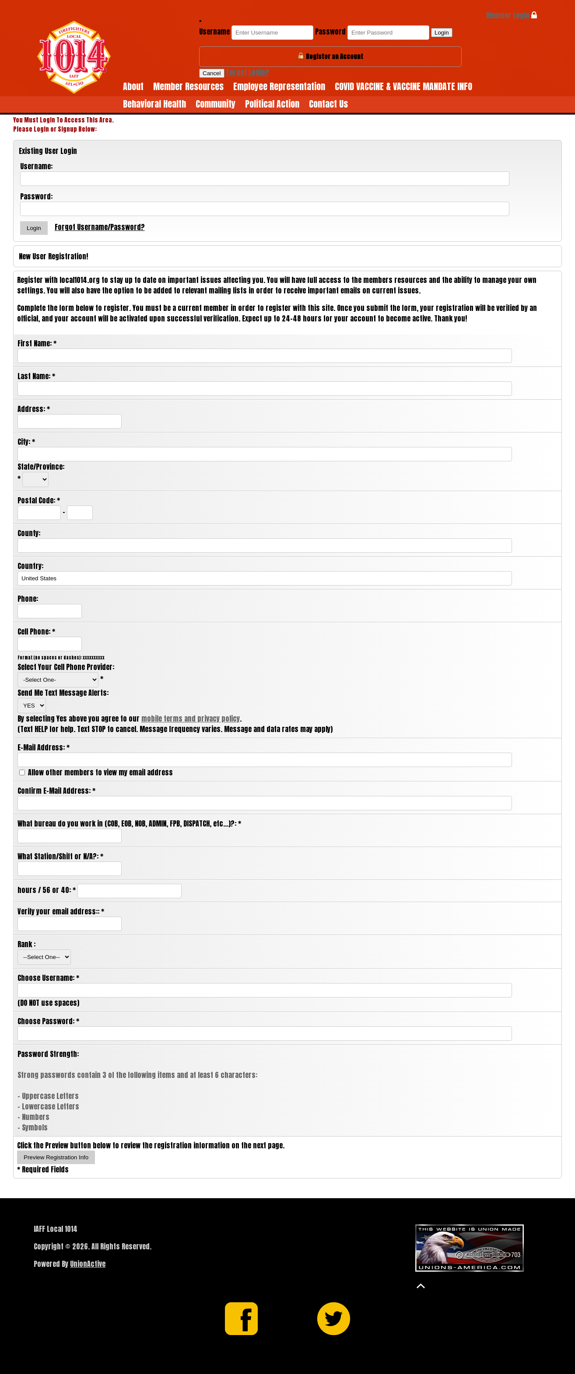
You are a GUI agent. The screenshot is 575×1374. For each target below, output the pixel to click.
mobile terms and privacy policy (190, 718)
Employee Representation (279, 86)
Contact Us (328, 104)
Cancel (212, 73)
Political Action (272, 104)
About (133, 86)
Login (442, 32)
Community (215, 104)
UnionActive (87, 1264)
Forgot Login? (247, 72)
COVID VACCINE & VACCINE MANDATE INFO (403, 86)
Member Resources (188, 86)
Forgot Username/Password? (100, 227)
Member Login (511, 15)
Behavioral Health (154, 104)
